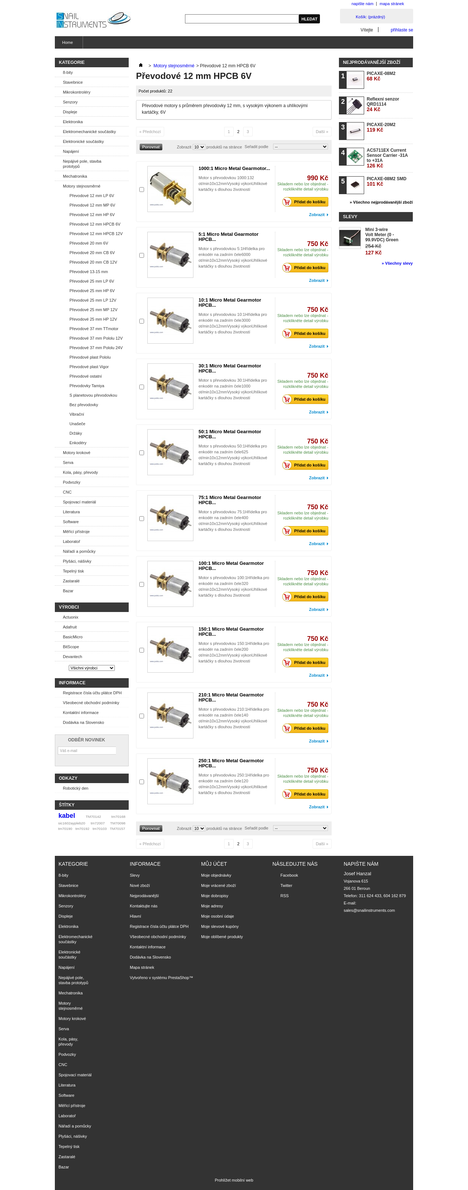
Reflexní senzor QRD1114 (383, 104)
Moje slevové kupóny (220, 926)
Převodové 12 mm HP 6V (92, 214)
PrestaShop (178, 977)
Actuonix (70, 617)
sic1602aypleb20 (71, 823)
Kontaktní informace (81, 712)
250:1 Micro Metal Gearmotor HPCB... (231, 763)
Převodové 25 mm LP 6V (91, 281)
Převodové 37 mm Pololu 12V (96, 338)
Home (66, 44)
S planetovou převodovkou (93, 395)
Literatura (71, 512)
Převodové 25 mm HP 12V (93, 319)
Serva (68, 462)
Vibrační (76, 414)
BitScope (71, 647)
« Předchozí (150, 131)
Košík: (370, 17)
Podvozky (71, 482)
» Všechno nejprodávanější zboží (381, 202)
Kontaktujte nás (144, 906)
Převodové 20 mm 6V (88, 243)
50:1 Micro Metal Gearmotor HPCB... (230, 434)
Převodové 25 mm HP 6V (92, 290)
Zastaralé (71, 581)
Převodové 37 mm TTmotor (93, 328)
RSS (284, 896)
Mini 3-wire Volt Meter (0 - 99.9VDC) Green (382, 234)
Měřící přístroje (76, 531)
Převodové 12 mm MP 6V (92, 205)
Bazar (68, 591)
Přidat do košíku (305, 202)
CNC (67, 492)
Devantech (72, 656)
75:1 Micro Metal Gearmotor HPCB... (230, 500)
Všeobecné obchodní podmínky (91, 702)
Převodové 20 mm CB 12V (93, 262)
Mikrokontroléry (76, 92)
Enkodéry (77, 443)
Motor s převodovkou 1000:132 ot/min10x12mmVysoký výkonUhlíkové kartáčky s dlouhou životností (233, 183)
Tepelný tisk (73, 571)
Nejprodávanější (144, 896)
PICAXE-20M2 (381, 127)
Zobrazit (184, 147)
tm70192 (82, 829)
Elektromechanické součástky (89, 131)
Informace (72, 682)
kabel (66, 815)
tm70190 (65, 829)
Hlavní (135, 916)
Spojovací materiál (79, 502)
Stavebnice (73, 82)
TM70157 (117, 829)
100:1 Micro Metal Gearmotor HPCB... (231, 565)
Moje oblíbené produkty (222, 936)
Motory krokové (76, 452)
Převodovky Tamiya (86, 386)
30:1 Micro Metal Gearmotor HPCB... (230, 368)
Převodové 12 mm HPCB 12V (96, 233)
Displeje (70, 112)
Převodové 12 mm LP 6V (91, 195)
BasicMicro (73, 637)
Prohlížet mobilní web (234, 1180)
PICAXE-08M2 (381, 76)
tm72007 (98, 823)
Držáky (75, 433)
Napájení (71, 151)
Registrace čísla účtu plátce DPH (92, 693)
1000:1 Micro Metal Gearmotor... (234, 168)
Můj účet (214, 864)
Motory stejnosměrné (82, 186)
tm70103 (99, 829)
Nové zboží (140, 885)
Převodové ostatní (85, 376)
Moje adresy (212, 906)
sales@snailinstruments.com (369, 910)
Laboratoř (71, 541)
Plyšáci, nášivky (77, 561)
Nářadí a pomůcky (79, 551)
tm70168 (118, 817)
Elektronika (73, 122)
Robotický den (75, 788)
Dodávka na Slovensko (83, 722)
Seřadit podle (256, 146)
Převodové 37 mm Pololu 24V (96, 347)
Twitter (286, 885)
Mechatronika (75, 176)
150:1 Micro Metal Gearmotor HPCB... (231, 631)
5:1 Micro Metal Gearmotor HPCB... (228, 236)
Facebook (289, 875)
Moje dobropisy (215, 896)
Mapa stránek (142, 967)
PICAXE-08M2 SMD (387, 181)
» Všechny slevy (397, 263)
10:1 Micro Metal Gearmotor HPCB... (230, 302)
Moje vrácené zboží (218, 885)
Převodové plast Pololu (90, 357)
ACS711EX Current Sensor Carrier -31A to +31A (387, 158)
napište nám (362, 3)
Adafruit (70, 627)
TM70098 (117, 823)
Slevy (350, 216)
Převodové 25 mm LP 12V (92, 300)
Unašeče (77, 424)
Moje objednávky (216, 875)
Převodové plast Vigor (89, 366)
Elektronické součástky (83, 141)
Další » (322, 131)
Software (71, 522)
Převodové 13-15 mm (88, 271)
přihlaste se (402, 29)
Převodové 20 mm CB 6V (92, 252)
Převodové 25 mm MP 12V (93, 309)
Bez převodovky (83, 405)
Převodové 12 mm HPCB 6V (94, 224)
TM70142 (93, 817)
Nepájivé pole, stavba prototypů (82, 164)
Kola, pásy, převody (80, 472)
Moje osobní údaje (217, 916)
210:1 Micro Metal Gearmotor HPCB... (231, 697)
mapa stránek (392, 3)
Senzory (70, 102)
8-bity (68, 72)
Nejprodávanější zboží (371, 62)
